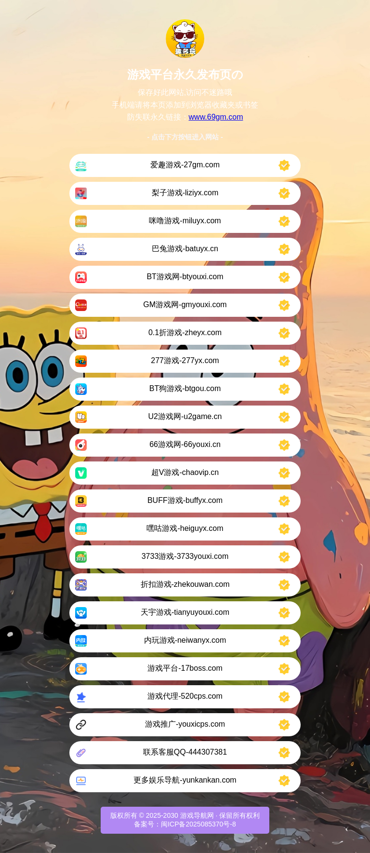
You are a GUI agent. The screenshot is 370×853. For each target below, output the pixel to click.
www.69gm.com (216, 117)
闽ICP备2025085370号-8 (198, 824)
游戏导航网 (197, 815)
